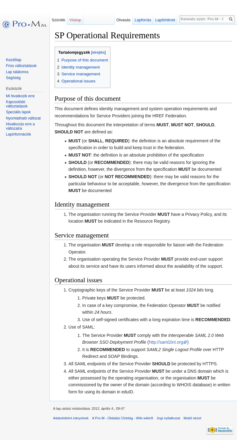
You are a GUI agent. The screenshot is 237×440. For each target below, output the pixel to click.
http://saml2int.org (166, 342)
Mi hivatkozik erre (20, 96)
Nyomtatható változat (23, 118)
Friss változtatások (21, 66)
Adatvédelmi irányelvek (71, 418)
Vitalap (75, 20)
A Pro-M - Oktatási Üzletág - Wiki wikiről (122, 418)
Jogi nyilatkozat (168, 418)
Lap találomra (17, 72)
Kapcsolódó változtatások (16, 104)
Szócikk (58, 20)
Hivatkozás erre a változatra (20, 126)
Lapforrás (143, 20)
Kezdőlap (13, 60)
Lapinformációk (18, 134)
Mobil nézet (192, 418)
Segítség (13, 78)
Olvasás (123, 20)
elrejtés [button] (98, 52)
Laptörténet (165, 20)
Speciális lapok (18, 112)
